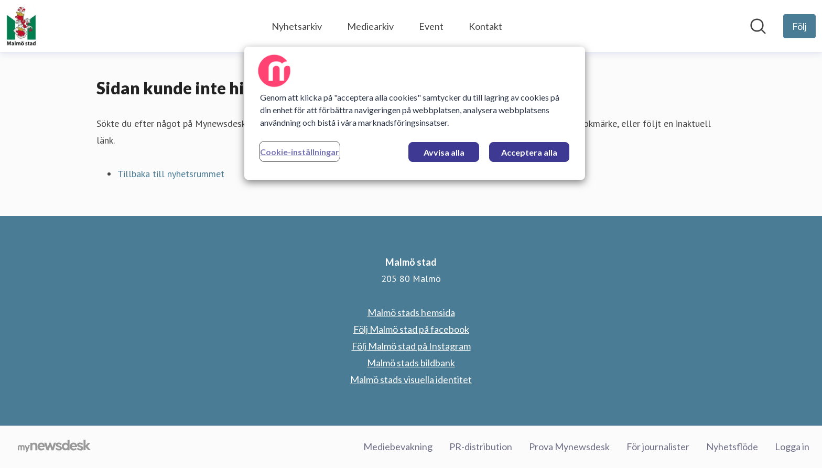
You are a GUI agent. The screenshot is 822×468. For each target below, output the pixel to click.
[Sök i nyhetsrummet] (758, 26)
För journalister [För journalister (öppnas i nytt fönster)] (657, 446)
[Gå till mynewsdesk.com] (54, 447)
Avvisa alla (444, 152)
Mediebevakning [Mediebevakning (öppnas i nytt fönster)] (397, 446)
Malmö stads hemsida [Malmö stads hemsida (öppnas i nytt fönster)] (411, 312)
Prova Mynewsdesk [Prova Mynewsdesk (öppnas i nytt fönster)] (569, 446)
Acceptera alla (529, 152)
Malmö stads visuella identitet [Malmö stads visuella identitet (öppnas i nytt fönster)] (411, 379)
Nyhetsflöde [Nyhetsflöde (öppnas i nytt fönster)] (732, 446)
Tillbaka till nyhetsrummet (170, 174)
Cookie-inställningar (299, 152)
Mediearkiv (370, 26)
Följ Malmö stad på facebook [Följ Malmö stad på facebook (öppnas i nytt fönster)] (411, 329)
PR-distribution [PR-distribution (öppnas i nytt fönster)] (480, 446)
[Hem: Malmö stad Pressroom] (21, 26)
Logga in (792, 446)
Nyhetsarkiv (297, 26)
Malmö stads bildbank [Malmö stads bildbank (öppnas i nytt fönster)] (411, 362)
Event (431, 26)
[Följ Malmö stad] (799, 26)
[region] (414, 113)
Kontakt (485, 26)
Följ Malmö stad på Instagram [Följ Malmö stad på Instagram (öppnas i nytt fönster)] (411, 346)
